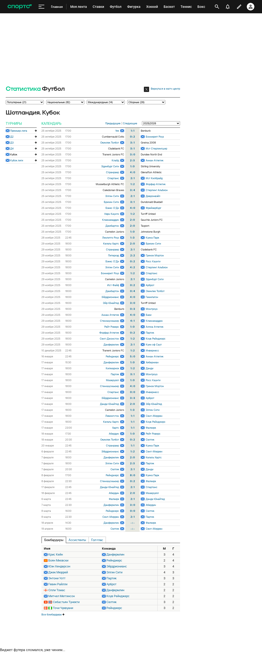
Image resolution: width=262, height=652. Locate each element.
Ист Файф (113, 285)
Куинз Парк (152, 237)
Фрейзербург (153, 208)
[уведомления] (227, 6)
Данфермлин (111, 344)
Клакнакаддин (110, 219)
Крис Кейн (55, 554)
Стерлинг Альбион (157, 190)
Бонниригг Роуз (155, 136)
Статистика (23, 89)
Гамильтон (152, 297)
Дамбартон (112, 225)
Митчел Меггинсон (61, 596)
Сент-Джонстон (109, 338)
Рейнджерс (112, 356)
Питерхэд (113, 255)
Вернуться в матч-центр (165, 88)
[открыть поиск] (217, 6)
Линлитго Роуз (110, 237)
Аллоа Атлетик (154, 326)
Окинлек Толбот (109, 142)
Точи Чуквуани (63, 608)
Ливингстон (112, 415)
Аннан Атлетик (154, 160)
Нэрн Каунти (111, 214)
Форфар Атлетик (156, 184)
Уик (117, 130)
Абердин (114, 433)
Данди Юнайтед (109, 404)
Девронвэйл (153, 196)
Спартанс (113, 178)
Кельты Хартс (111, 243)
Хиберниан (152, 362)
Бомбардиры (53, 540)
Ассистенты (77, 540)
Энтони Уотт (57, 578)
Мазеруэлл (112, 380)
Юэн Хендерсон (59, 566)
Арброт (150, 285)
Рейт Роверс (111, 326)
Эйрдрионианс (110, 297)
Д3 (12, 142)
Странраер (112, 172)
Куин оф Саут (154, 344)
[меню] (41, 7)
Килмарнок (112, 368)
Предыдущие (113, 123)
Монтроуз (151, 309)
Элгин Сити (112, 196)
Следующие (130, 123)
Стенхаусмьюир (109, 320)
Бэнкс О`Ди (112, 208)
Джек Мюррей (58, 572)
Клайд (115, 160)
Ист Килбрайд (154, 178)
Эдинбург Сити (110, 166)
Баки (148, 314)
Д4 (12, 148)
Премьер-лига (18, 130)
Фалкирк (151, 427)
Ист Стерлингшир (156, 148)
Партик (150, 332)
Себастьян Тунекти (66, 602)
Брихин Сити (111, 202)
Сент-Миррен (154, 415)
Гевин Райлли (57, 584)
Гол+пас (97, 540)
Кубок (13, 154)
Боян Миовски (58, 560)
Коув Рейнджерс (156, 338)
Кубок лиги (16, 160)
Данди (149, 368)
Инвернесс (152, 350)
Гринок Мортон (155, 255)
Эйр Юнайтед (111, 303)
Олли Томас (56, 590)
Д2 (12, 136)
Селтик (150, 439)
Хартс (115, 427)
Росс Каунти (153, 261)
